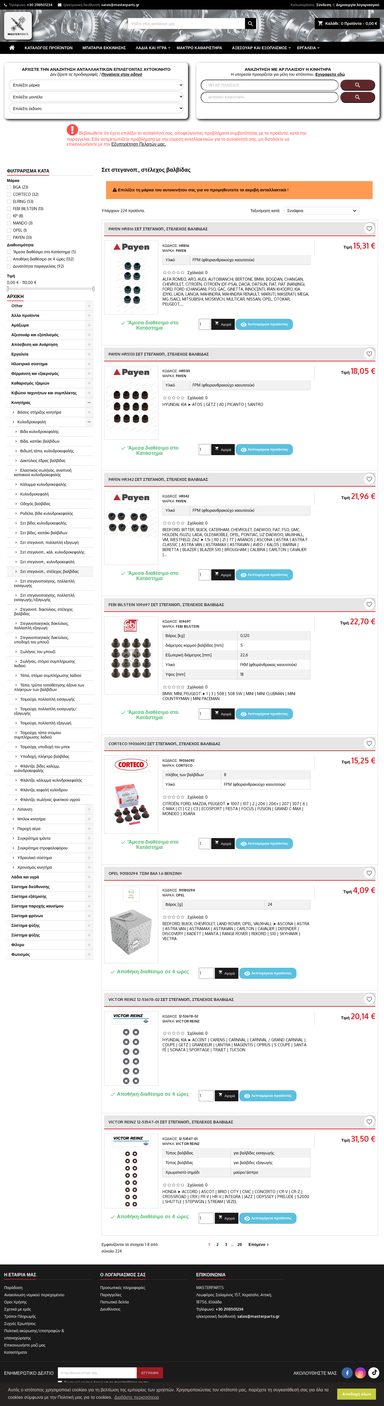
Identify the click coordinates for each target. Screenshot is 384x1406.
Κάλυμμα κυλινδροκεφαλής (43, 484)
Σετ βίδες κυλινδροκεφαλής (43, 523)
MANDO (23, 223)
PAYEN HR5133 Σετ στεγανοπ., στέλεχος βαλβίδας (159, 354)
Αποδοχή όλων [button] (356, 1394)
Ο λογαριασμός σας (123, 1274)
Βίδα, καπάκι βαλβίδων (40, 441)
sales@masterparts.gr (120, 4)
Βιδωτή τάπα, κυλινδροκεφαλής (47, 450)
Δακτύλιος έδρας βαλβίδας (43, 460)
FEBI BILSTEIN (28, 208)
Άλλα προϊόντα (25, 315)
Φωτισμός (20, 954)
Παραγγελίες (111, 1294)
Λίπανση (24, 809)
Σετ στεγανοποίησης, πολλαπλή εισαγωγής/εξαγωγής (44, 597)
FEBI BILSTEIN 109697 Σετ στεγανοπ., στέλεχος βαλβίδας (166, 604)
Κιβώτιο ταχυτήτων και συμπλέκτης (44, 392)
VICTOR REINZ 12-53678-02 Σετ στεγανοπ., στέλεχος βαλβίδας (171, 999)
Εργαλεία (306, 47)
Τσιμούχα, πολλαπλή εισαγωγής (47, 699)
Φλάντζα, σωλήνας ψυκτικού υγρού (50, 799)
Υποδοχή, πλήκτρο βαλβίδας (44, 756)
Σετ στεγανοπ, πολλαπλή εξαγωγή (49, 542)
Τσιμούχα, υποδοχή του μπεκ (45, 746)
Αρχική (15, 296)
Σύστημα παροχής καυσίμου (37, 906)
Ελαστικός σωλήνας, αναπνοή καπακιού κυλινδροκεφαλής (42, 472)
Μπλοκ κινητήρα (31, 819)
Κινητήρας (21, 402)
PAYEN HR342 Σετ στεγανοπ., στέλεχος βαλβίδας (158, 479)
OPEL (20, 230)
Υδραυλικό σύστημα (34, 857)
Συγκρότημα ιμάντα (33, 838)
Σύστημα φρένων (27, 915)
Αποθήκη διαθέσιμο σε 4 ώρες (43, 259)
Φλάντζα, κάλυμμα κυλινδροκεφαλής (51, 780)
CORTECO (25, 194)
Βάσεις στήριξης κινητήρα (39, 412)
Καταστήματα (15, 1352)
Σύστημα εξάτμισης (29, 896)
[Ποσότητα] (204, 324)
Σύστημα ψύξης (25, 925)
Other (17, 305)
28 (240, 1244)
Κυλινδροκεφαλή (31, 421)
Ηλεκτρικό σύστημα (29, 363)
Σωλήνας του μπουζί (37, 651)
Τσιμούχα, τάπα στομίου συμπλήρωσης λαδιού (37, 734)
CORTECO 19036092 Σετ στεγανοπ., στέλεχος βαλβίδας (164, 743)
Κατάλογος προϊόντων (49, 47)
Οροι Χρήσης (15, 1302)
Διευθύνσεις (110, 1309)
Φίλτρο (17, 944)
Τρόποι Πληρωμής (20, 1316)
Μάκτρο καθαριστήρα (199, 47)
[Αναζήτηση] (192, 23)
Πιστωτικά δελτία (114, 1302)
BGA (20, 187)
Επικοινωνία (211, 1274)
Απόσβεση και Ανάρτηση (34, 344)
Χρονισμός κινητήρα (34, 867)
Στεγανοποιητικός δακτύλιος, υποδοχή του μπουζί (41, 639)
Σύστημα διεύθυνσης (30, 886)
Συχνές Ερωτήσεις (20, 1323)
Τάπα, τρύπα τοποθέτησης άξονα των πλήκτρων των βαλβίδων (49, 687)
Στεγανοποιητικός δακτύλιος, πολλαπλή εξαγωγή (41, 625)
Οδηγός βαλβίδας (35, 503)
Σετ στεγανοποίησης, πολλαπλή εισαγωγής (44, 583)
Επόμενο (259, 1244)
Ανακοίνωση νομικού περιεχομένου (34, 1294)
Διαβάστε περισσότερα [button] (136, 1397)
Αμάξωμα (20, 325)
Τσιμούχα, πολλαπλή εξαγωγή (45, 723)
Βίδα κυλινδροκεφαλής (39, 431)
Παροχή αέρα (28, 828)
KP (18, 215)
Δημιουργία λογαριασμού (357, 4)
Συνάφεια (322, 211)
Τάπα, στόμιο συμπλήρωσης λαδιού (50, 675)
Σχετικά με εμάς (17, 1309)
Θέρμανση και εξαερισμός (35, 373)
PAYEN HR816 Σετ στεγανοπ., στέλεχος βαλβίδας (158, 228)
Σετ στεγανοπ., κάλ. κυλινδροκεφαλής (52, 552)
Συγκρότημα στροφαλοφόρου (42, 848)
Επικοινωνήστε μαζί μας (24, 1345)
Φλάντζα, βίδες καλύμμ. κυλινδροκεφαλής (37, 768)
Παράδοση (13, 1287)
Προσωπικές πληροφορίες (122, 1287)
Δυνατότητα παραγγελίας (38, 266)
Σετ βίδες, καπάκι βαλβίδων (43, 532)
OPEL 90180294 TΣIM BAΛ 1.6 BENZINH (145, 873)
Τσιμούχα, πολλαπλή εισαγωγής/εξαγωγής (45, 711)
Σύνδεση (323, 4)
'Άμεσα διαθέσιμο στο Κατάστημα (44, 251)
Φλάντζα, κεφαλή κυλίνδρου (44, 789)
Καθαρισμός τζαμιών (30, 383)
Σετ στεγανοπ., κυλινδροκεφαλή (47, 561)
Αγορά (223, 324)
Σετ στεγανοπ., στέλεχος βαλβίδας (49, 571)
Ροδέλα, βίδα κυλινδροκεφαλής (46, 513)
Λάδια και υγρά (151, 47)
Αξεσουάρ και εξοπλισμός (259, 47)
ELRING (23, 201)
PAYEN (22, 237)
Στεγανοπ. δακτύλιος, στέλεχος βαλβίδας (43, 611)
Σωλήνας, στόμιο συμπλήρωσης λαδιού (44, 663)
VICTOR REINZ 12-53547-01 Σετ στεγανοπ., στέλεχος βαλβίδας (171, 1122)
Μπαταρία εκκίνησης (104, 47)
